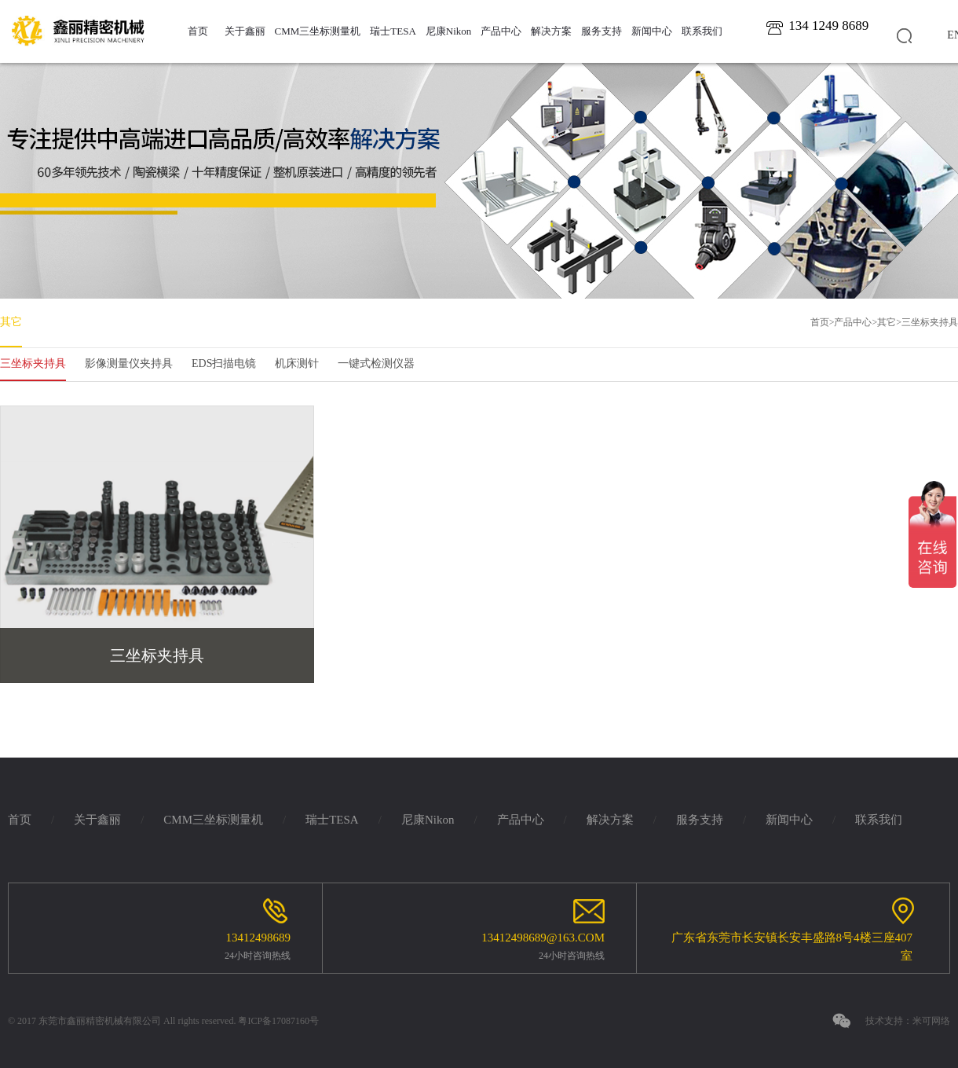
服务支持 (601, 31)
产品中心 (501, 31)
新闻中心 (651, 31)
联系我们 (702, 31)
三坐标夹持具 (929, 322)
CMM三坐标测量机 (318, 31)
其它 (11, 322)
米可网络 (931, 1020)
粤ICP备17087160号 (278, 1020)
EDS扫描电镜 (224, 363)
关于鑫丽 (245, 31)
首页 (198, 31)
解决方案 (551, 31)
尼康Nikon (449, 31)
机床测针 (297, 363)
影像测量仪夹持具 (129, 363)
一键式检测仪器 (376, 363)
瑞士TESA (393, 31)
